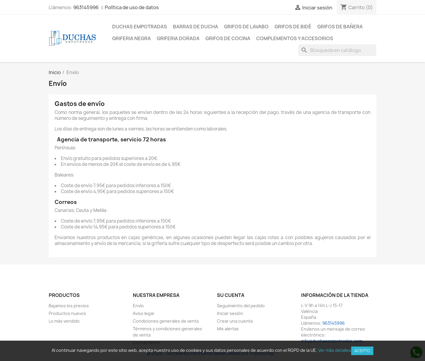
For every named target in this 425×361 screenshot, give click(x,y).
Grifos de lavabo (246, 26)
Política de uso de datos (132, 7)
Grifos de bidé (292, 26)
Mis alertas (228, 328)
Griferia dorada (178, 38)
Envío (138, 305)
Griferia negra (131, 38)
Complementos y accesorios (294, 38)
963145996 (86, 7)
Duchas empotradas (139, 26)
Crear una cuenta (235, 321)
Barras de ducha (195, 26)
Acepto (362, 350)
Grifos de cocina (227, 38)
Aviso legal (143, 313)
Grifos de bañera (340, 26)
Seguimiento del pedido (241, 305)
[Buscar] (337, 50)
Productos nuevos (67, 313)
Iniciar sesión (230, 313)
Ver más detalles (334, 350)
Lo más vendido (64, 321)
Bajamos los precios (69, 305)
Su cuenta (230, 295)
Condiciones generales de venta (166, 321)
